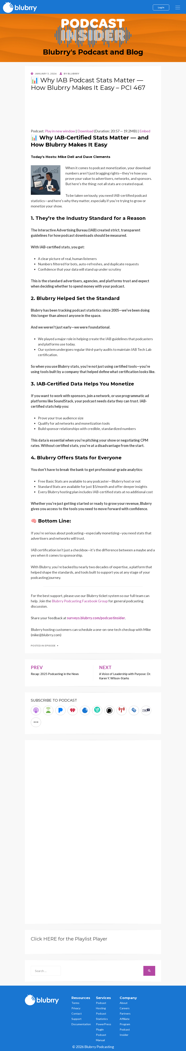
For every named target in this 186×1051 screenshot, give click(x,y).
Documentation (81, 1024)
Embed (144, 131)
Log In (161, 7)
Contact (76, 1013)
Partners (125, 1013)
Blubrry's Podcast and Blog (93, 52)
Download (85, 131)
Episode (50, 645)
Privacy (75, 1008)
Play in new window (60, 131)
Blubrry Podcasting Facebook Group (80, 601)
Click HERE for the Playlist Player (69, 939)
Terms (75, 1003)
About (124, 1003)
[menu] (177, 7)
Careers (125, 1008)
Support (76, 1018)
